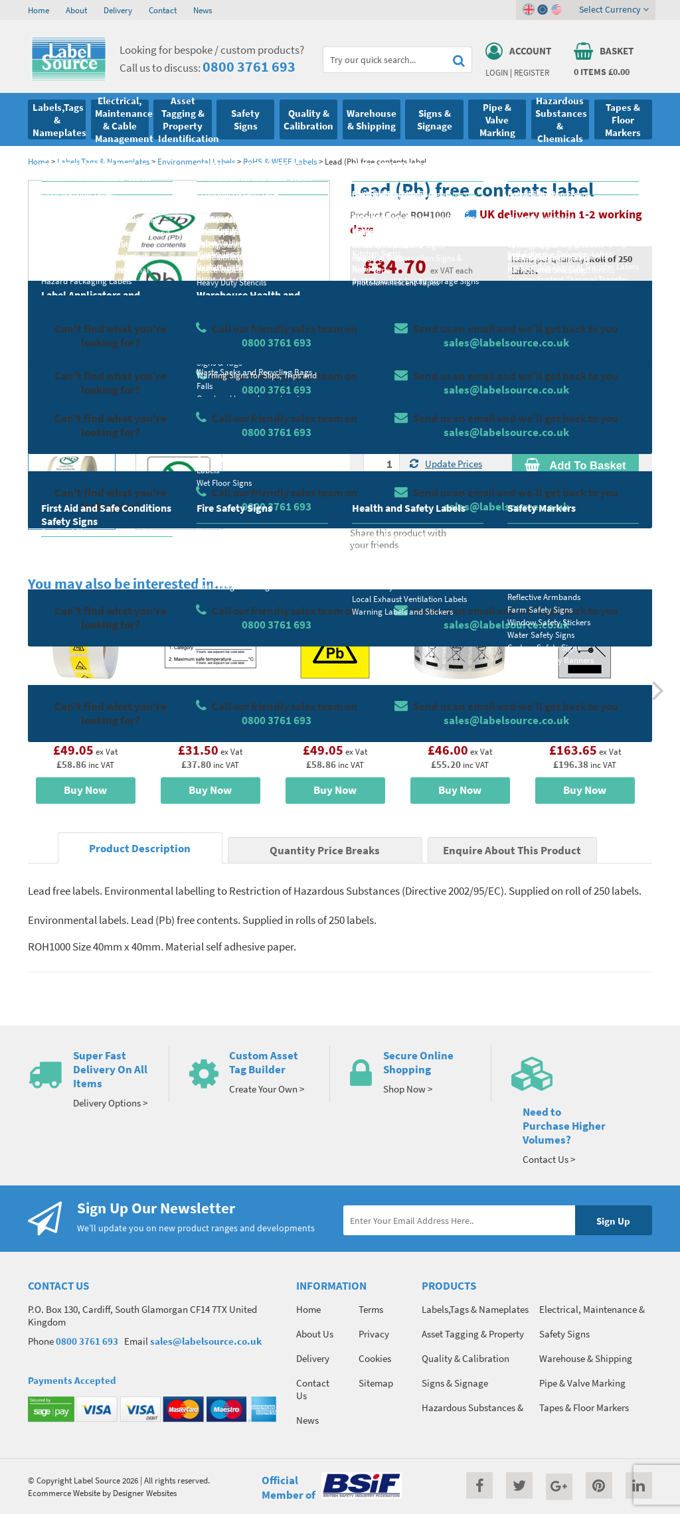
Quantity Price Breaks (575, 295)
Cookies (375, 1358)
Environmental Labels (196, 161)
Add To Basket (575, 465)
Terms (371, 1309)
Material (380, 336)
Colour (525, 388)
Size (371, 388)
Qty (370, 441)
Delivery (118, 10)
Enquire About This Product (512, 851)
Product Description (140, 849)
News (202, 10)
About (76, 10)
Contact (163, 10)
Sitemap (376, 1383)
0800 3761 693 (249, 66)
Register (531, 72)
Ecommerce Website (64, 1492)
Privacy (374, 1333)
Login (496, 72)
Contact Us (312, 1389)
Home (38, 10)
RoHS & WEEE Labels (280, 161)
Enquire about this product (575, 491)
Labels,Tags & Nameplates (103, 161)
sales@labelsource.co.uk (206, 1341)
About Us (314, 1333)
